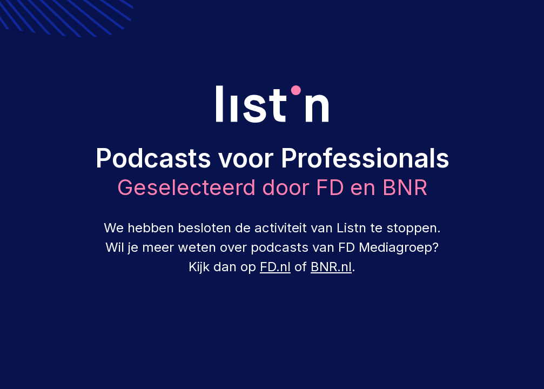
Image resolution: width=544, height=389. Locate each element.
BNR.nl (331, 266)
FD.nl (275, 266)
